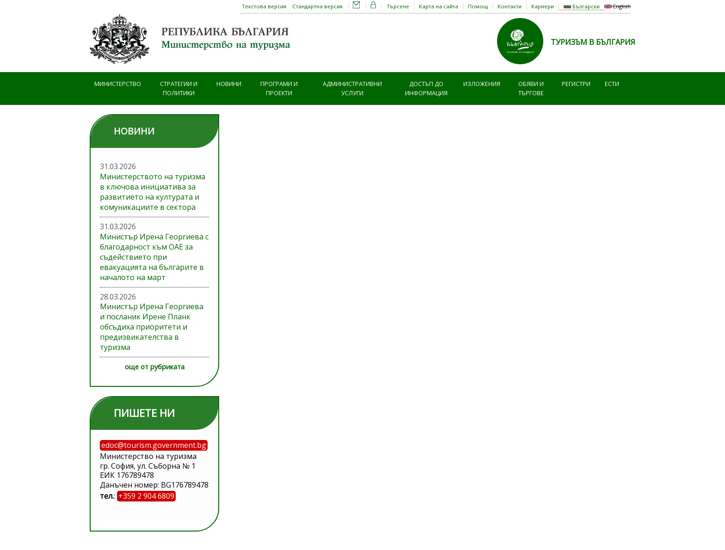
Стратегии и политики (178, 88)
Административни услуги (352, 88)
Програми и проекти (279, 88)
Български (582, 6)
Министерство (117, 83)
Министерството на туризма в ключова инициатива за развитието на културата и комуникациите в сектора (152, 191)
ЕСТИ (612, 83)
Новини (228, 83)
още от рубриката (154, 366)
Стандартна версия (317, 6)
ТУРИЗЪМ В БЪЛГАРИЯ (593, 42)
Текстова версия (264, 6)
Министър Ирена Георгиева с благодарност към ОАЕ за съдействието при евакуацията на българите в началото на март (154, 257)
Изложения (481, 83)
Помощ (478, 6)
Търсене (398, 6)
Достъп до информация (426, 88)
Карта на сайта (438, 6)
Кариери (542, 6)
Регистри (576, 83)
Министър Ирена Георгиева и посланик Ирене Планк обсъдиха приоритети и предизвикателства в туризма (151, 326)
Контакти (510, 6)
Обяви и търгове (531, 88)
